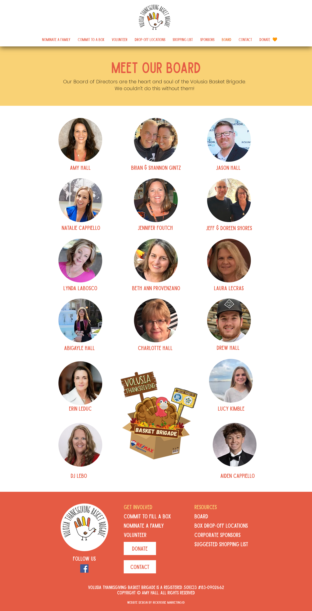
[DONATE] (140, 548)
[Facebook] (84, 568)
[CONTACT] (140, 566)
